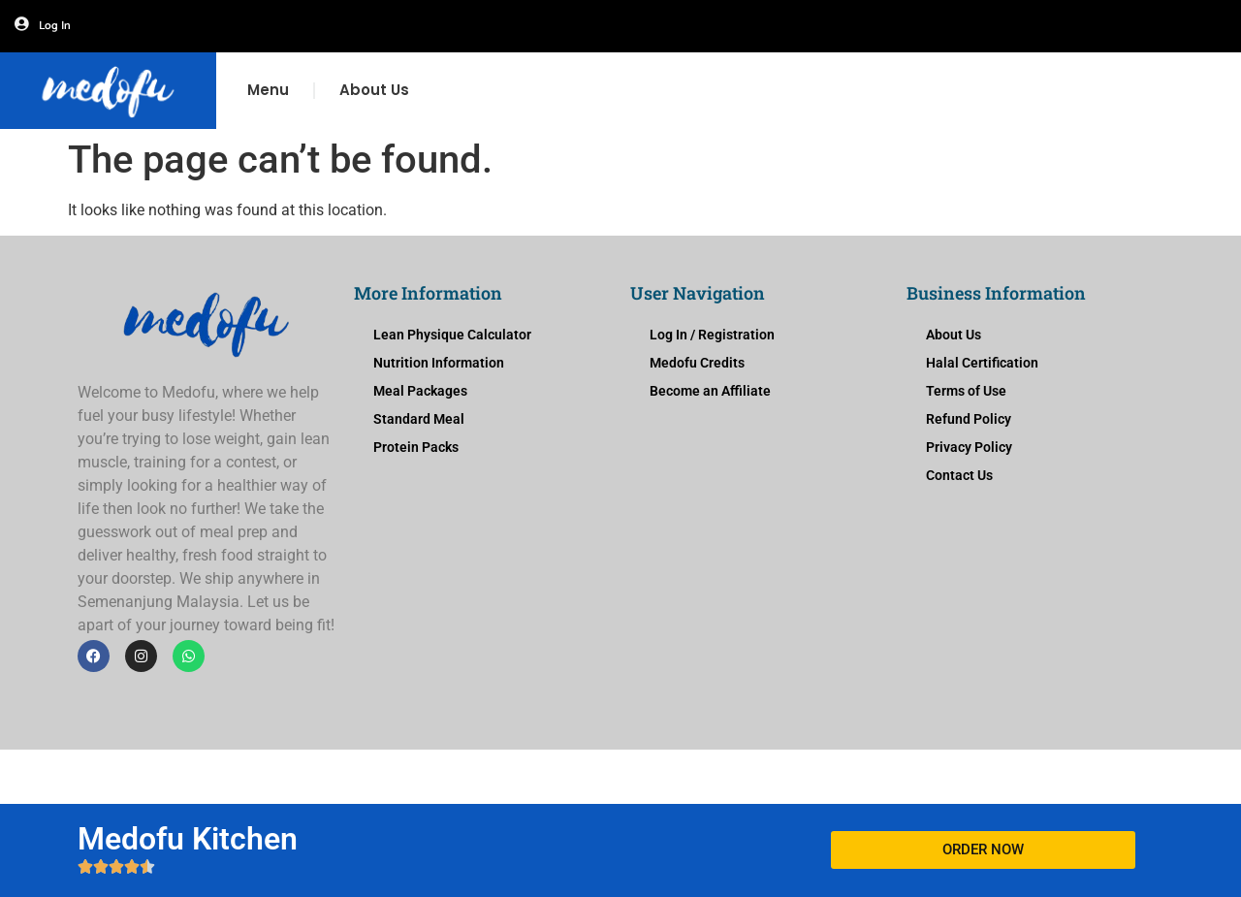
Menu (268, 90)
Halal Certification (982, 362)
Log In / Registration (712, 334)
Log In (55, 25)
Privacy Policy (969, 447)
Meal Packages (420, 391)
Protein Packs (416, 447)
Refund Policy (968, 419)
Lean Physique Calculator (452, 334)
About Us (374, 90)
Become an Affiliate (710, 391)
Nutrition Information (438, 362)
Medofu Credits (697, 362)
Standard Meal (418, 419)
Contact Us (959, 475)
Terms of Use (966, 391)
